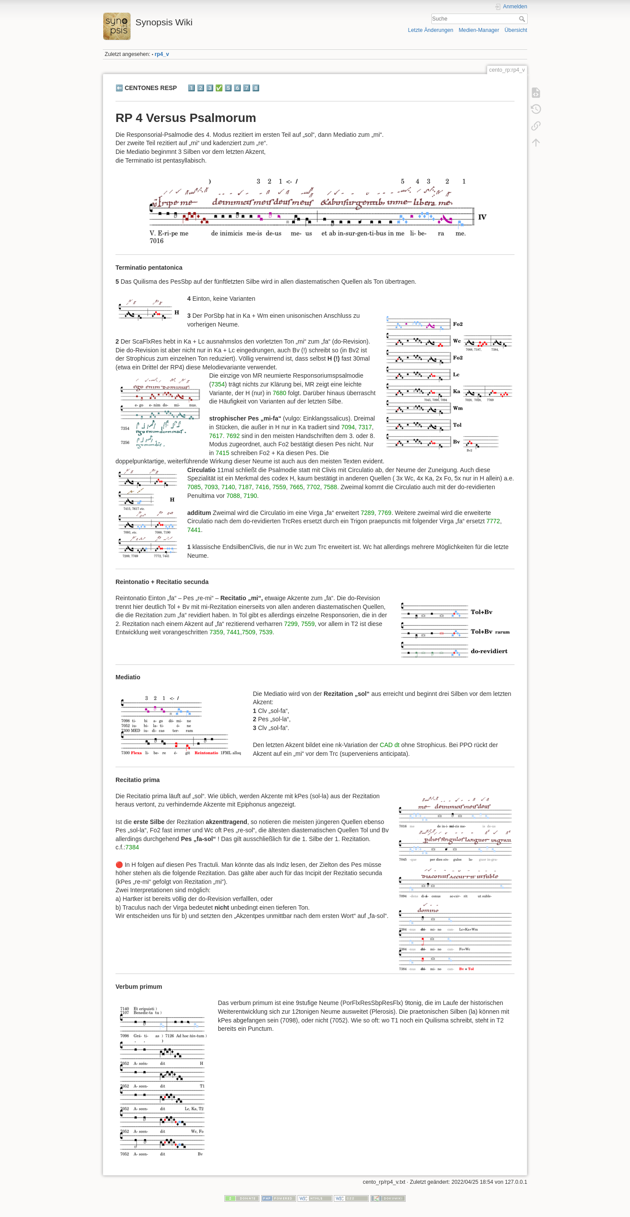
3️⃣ (210, 87)
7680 (279, 392)
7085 (194, 486)
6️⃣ (237, 87)
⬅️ (119, 87)
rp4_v (162, 54)
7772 (493, 521)
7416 (262, 486)
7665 (296, 486)
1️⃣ (191, 87)
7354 (218, 384)
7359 (216, 632)
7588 (330, 486)
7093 (211, 486)
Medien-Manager (478, 30)
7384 (132, 847)
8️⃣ (255, 87)
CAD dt (389, 744)
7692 (233, 435)
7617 (216, 435)
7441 (194, 529)
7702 (313, 486)
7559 (279, 486)
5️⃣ (228, 87)
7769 (384, 512)
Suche (523, 19)
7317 (365, 427)
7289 (367, 512)
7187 (245, 486)
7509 (249, 632)
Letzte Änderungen (431, 30)
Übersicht (515, 30)
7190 (250, 495)
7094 (348, 427)
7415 (222, 452)
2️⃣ (200, 87)
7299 (291, 623)
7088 (233, 495)
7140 (228, 486)
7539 (266, 632)
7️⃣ (246, 87)
